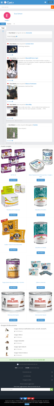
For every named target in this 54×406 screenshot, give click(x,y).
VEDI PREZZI (13, 180)
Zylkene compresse (40, 282)
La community (27, 376)
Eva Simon (18, 14)
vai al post (10, 55)
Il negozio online (27, 380)
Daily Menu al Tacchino (40, 210)
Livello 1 (7, 20)
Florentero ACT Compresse (13, 210)
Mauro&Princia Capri (32, 58)
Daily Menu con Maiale (40, 247)
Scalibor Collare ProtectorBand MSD (13, 244)
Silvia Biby (29, 104)
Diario (3, 24)
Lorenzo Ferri (30, 44)
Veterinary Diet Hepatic (13, 315)
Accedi (50, 2)
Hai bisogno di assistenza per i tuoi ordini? (27, 360)
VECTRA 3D (13, 175)
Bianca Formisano (31, 83)
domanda (29, 33)
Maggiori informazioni (44, 402)
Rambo (9, 24)
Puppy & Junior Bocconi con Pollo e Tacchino (13, 282)
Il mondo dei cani (27, 372)
